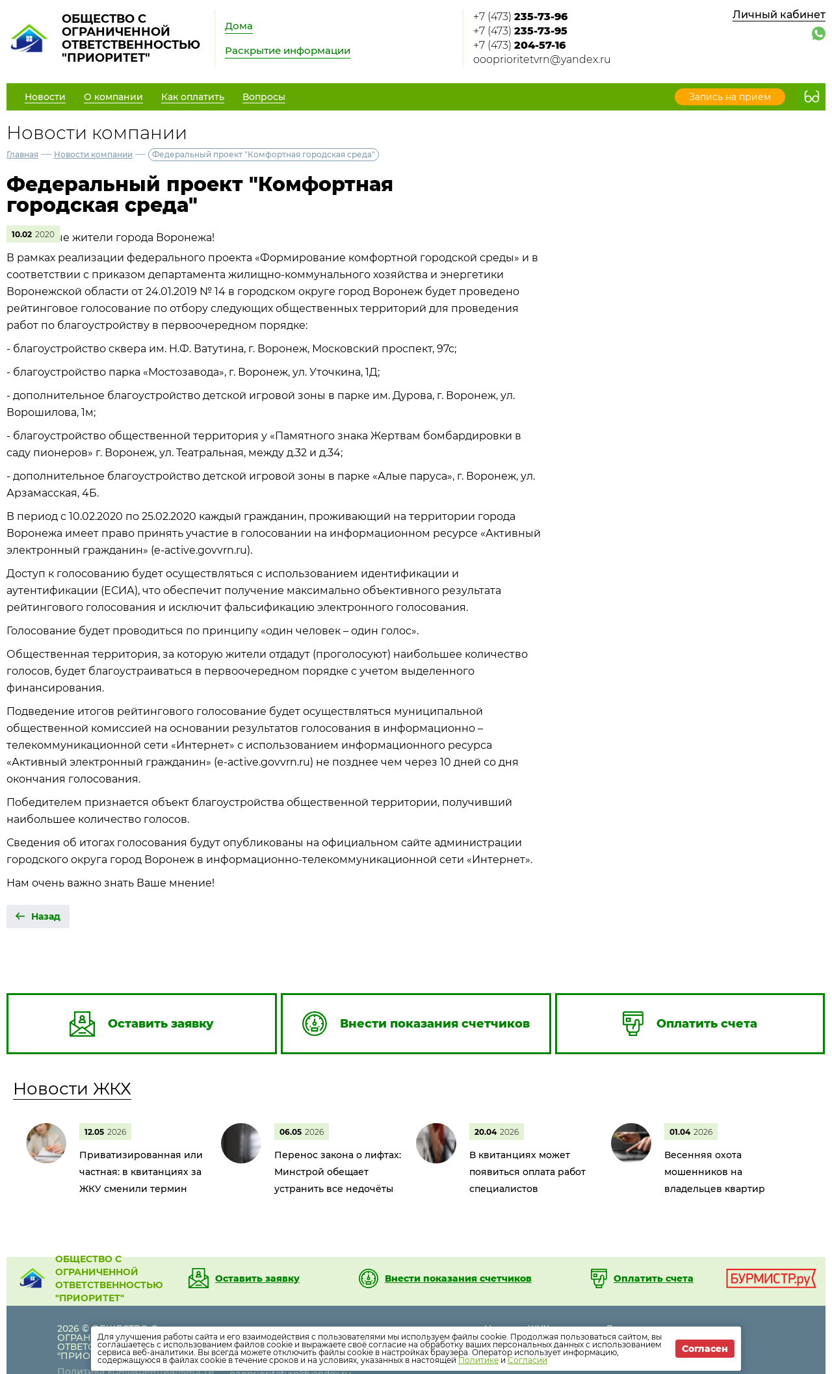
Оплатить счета (654, 1278)
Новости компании (93, 154)
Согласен (705, 1349)
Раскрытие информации (287, 50)
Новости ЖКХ (72, 1088)
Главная (22, 154)
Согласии (527, 1360)
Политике (478, 1360)
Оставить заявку (257, 1278)
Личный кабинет (779, 14)
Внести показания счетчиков (458, 1278)
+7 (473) (520, 16)
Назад (45, 916)
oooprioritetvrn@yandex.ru (542, 59)
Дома (239, 25)
